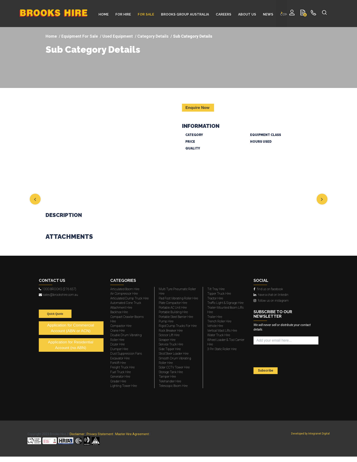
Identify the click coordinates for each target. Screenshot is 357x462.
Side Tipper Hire (170, 349)
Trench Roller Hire (219, 321)
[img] (110, 144)
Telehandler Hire (170, 381)
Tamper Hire (167, 376)
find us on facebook (268, 289)
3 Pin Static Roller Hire (222, 349)
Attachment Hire (121, 307)
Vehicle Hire (215, 326)
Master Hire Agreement (132, 434)
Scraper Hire (167, 340)
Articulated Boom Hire (124, 289)
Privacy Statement (100, 434)
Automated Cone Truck (125, 303)
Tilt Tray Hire (216, 289)
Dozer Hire (117, 344)
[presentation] (279, 356)
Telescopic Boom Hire (173, 386)
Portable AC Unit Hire (173, 307)
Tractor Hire (215, 298)
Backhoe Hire (119, 312)
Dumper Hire (119, 349)
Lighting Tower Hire (123, 386)
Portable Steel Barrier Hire (176, 317)
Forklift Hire (118, 363)
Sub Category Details (93, 50)
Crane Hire (117, 330)
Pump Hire (166, 321)
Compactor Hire (120, 326)
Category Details (152, 36)
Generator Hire (120, 376)
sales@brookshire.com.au (58, 295)
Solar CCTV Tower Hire (174, 367)
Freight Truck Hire (122, 367)
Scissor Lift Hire (169, 335)
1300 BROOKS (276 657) (57, 289)
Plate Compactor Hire (173, 303)
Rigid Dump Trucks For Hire (178, 326)
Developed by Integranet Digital (310, 433)
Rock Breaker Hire (171, 330)
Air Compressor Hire (124, 293)
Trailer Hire (214, 317)
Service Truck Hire (171, 344)
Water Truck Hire (218, 335)
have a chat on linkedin (270, 295)
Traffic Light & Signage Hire (225, 303)
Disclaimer (77, 434)
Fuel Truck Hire (120, 372)
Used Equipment (117, 36)
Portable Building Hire (173, 312)
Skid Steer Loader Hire (174, 353)
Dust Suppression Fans (126, 353)
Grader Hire (118, 381)
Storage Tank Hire (171, 372)
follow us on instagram (271, 300)
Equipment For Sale (79, 36)
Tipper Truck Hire (219, 293)
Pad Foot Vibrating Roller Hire (178, 298)
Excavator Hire (120, 358)
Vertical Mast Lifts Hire (222, 330)
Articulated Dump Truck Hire (129, 298)
